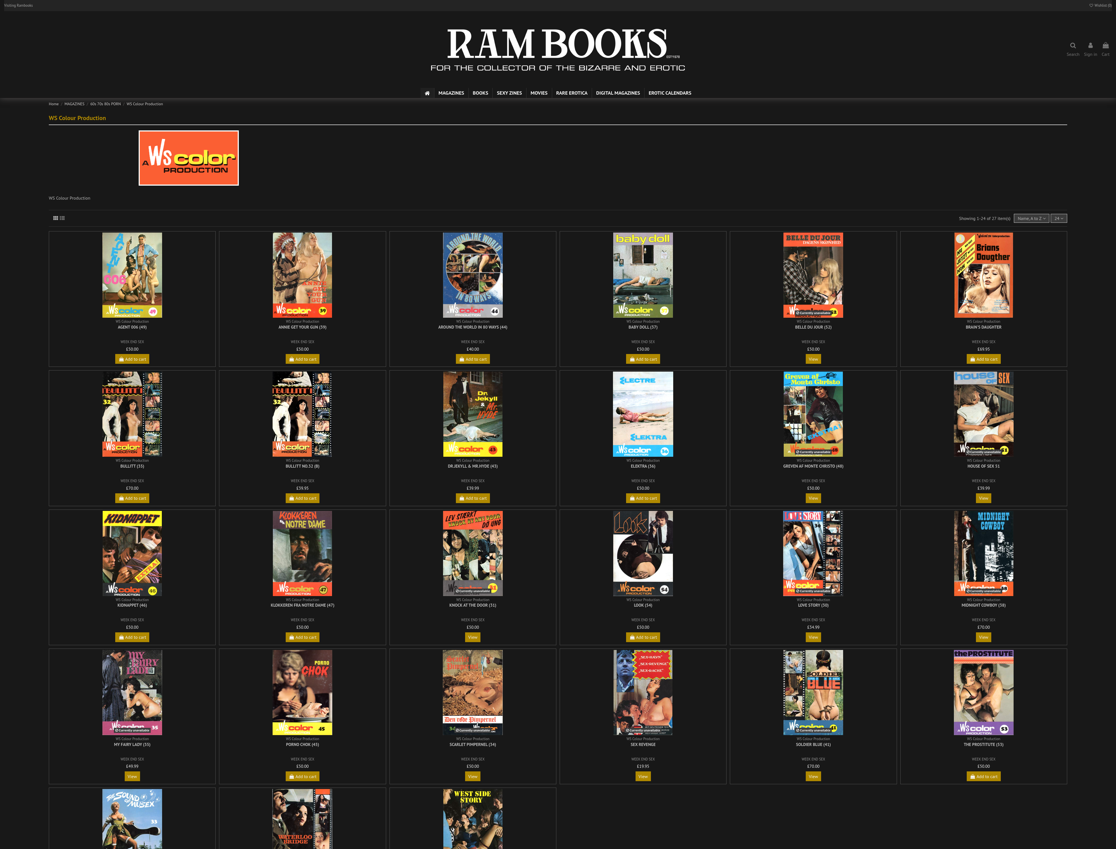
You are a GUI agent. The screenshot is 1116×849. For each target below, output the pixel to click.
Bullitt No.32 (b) (302, 466)
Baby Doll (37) (643, 327)
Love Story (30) (813, 605)
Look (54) (643, 605)
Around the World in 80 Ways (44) (473, 327)
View (813, 359)
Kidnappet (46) (132, 605)
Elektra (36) (643, 466)
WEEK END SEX (132, 341)
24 (1058, 218)
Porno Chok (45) (302, 744)
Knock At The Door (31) (472, 605)
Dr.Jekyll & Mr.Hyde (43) (473, 466)
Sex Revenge (643, 744)
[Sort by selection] (1031, 218)
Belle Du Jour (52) (813, 327)
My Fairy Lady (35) (132, 744)
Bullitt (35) (132, 466)
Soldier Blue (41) (813, 744)
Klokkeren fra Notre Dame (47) (302, 605)
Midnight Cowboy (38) (984, 605)
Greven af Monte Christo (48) (813, 466)
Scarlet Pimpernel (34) (473, 744)
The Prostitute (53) (984, 744)
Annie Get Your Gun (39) (303, 327)
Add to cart (132, 359)
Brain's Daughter (984, 327)
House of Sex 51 (984, 466)
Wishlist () (1100, 5)
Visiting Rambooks (18, 5)
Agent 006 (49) (132, 327)
